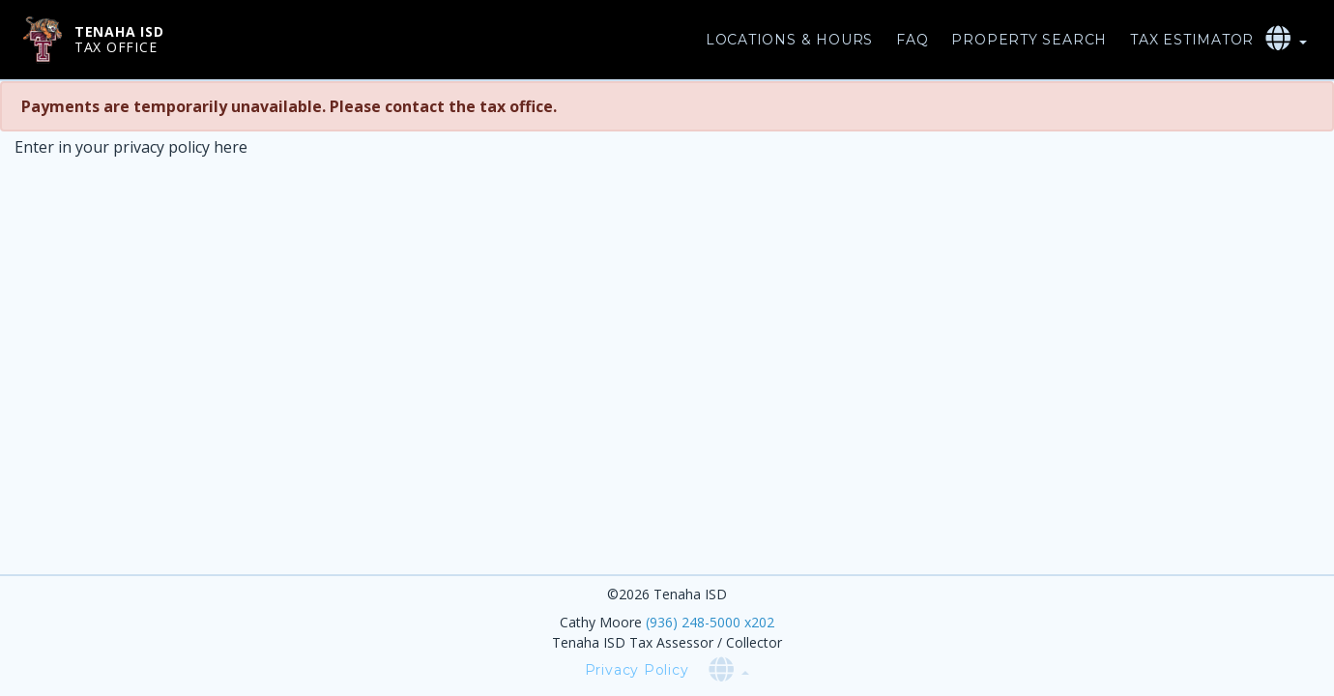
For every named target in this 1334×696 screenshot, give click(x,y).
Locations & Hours (789, 39)
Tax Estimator (1192, 39)
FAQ (912, 39)
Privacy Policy (637, 670)
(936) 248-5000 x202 (710, 622)
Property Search (1029, 39)
